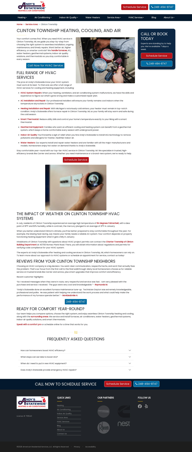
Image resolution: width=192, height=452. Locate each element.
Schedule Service (75, 160)
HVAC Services (63, 421)
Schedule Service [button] (134, 7)
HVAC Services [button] (135, 17)
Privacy (77, 447)
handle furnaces (59, 50)
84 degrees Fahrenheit (108, 223)
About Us (61, 429)
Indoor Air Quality (29, 135)
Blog (153, 17)
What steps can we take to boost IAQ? (39, 357)
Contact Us (62, 433)
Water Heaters (92, 17)
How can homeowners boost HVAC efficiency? (43, 350)
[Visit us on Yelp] (147, 407)
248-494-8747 (162, 7)
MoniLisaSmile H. (70, 295)
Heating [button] (21, 17)
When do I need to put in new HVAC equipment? (44, 363)
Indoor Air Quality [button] (67, 17)
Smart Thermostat (30, 119)
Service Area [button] (113, 17)
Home (19, 24)
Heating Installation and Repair (35, 108)
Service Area (31, 24)
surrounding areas (39, 316)
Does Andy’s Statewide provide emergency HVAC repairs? (49, 369)
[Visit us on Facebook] (140, 407)
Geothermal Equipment (32, 127)
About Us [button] (168, 17)
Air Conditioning (64, 409)
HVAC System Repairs (31, 92)
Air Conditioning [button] (42, 17)
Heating (60, 405)
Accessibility (90, 447)
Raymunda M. (101, 284)
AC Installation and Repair (33, 100)
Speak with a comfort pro (29, 324)
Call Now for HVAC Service (45, 65)
